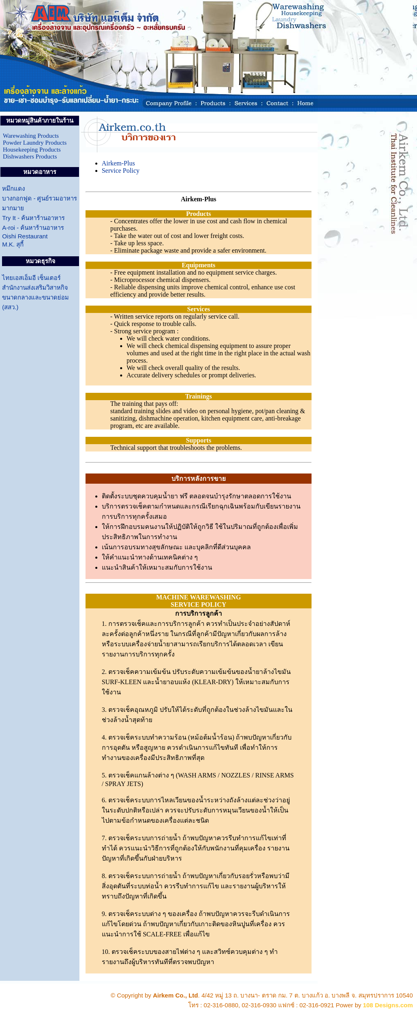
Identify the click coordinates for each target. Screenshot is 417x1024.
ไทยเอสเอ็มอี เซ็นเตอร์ (31, 277)
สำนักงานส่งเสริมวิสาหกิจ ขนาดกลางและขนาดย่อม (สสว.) (35, 297)
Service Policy (121, 170)
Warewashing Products (31, 135)
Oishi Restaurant (25, 236)
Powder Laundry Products (35, 142)
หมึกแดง (13, 188)
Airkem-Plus (118, 163)
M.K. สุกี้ (13, 244)
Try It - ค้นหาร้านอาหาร (33, 217)
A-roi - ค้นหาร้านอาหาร (33, 227)
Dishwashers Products (30, 156)
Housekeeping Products (32, 149)
